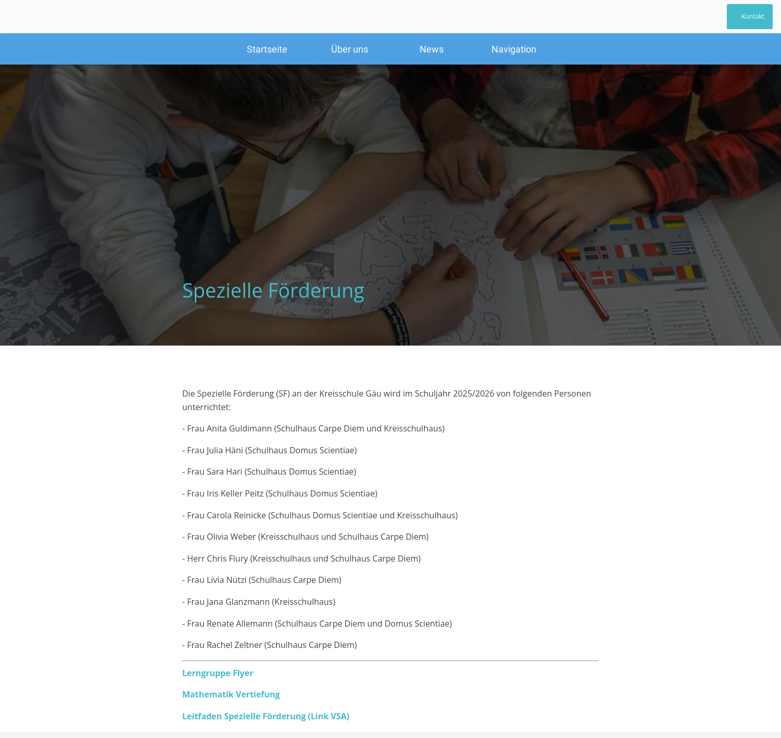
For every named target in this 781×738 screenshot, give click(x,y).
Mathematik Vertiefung (231, 694)
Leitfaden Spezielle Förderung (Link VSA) (265, 716)
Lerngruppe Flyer (217, 673)
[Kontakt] (750, 16)
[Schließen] (21, 16)
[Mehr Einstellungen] (514, 48)
